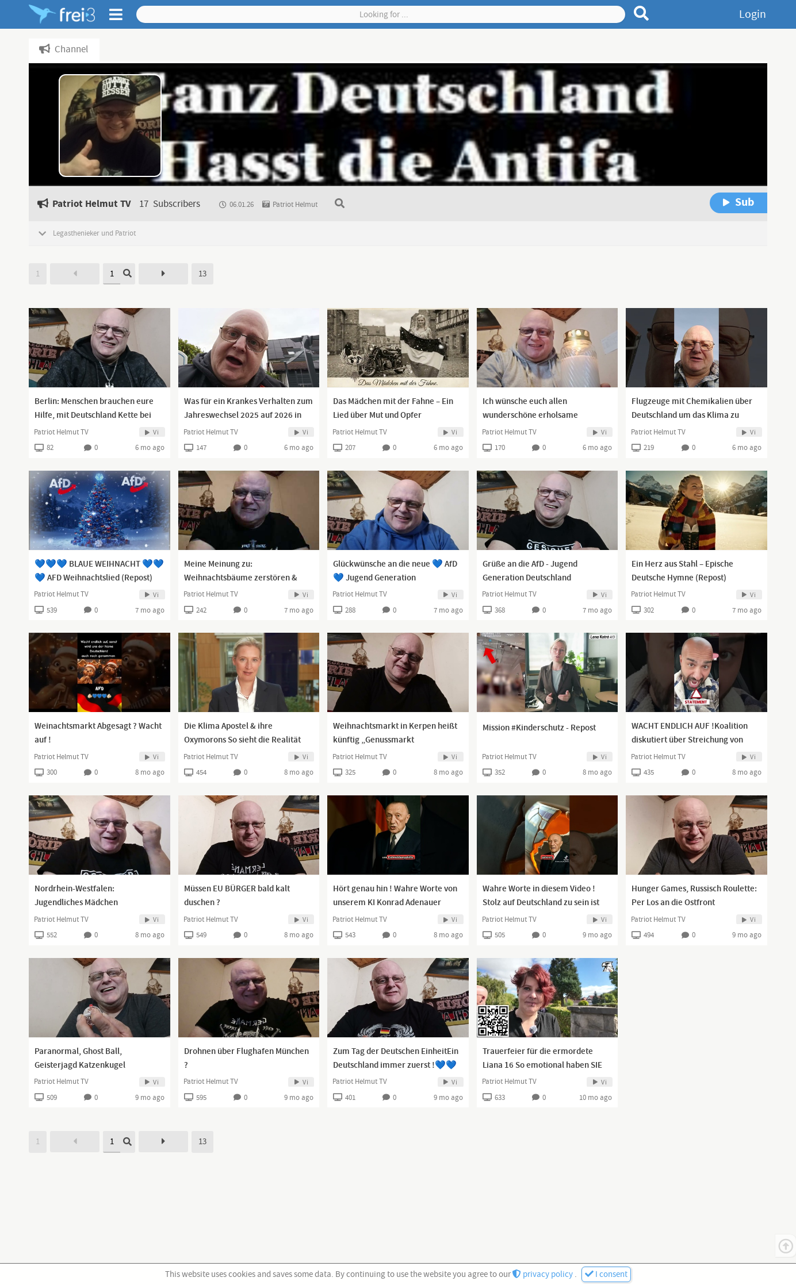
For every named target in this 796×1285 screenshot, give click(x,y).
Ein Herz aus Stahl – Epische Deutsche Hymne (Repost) (682, 571)
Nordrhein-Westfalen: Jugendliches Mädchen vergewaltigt (76, 902)
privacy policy (543, 1274)
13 (202, 273)
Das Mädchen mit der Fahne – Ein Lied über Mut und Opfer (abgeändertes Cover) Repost (393, 415)
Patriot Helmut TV (61, 432)
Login (752, 14)
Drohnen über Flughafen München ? (246, 1058)
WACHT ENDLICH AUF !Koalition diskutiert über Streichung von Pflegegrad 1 (690, 740)
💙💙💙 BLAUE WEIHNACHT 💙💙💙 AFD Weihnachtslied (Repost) (99, 571)
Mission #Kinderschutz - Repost (539, 728)
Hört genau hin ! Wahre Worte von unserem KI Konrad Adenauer (395, 896)
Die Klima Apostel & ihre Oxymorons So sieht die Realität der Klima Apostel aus (242, 740)
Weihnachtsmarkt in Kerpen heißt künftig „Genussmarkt (395, 733)
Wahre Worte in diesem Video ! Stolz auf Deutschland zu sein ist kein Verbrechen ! (541, 902)
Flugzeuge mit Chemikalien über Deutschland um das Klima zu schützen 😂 (692, 415)
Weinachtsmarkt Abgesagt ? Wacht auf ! (98, 733)
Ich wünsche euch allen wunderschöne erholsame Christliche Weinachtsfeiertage (539, 415)
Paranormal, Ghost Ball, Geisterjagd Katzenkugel (80, 1058)
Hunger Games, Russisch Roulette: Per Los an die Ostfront (694, 896)
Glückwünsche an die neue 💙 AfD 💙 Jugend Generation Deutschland (395, 578)
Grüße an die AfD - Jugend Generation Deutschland (530, 571)
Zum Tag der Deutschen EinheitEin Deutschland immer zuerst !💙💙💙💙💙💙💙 (395, 1065)
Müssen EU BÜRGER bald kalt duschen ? (237, 896)
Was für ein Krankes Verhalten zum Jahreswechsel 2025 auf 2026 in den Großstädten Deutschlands (248, 415)
